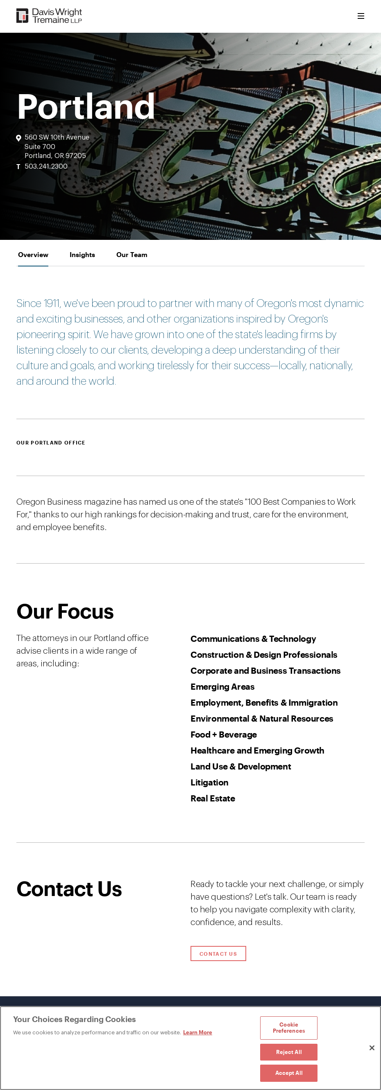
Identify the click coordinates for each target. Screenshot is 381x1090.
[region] (190, 1048)
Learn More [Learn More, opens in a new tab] (197, 1032)
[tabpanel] (190, 554)
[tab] (33, 254)
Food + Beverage (223, 734)
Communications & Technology (253, 638)
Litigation (209, 782)
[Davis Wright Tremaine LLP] (49, 16)
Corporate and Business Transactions (265, 670)
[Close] (372, 1048)
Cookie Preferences (289, 1027)
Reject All (289, 1052)
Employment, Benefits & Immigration (264, 702)
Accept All (289, 1073)
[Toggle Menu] (361, 16)
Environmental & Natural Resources (261, 718)
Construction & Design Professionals (264, 654)
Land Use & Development (240, 766)
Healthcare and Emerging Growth (257, 750)
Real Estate (212, 798)
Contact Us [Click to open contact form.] (218, 954)
